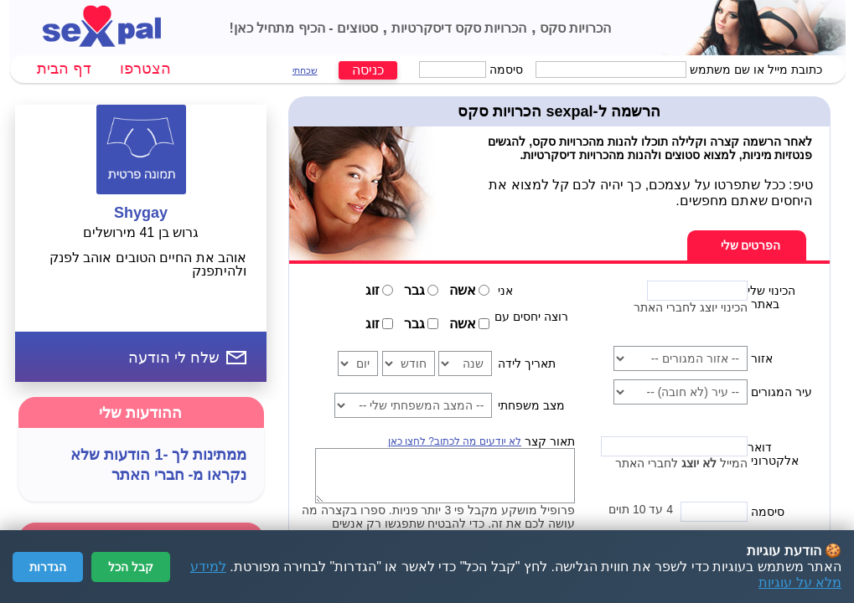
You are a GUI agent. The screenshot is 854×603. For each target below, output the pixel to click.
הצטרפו (145, 68)
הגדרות (47, 567)
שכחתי (305, 70)
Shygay (141, 212)
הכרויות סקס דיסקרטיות (456, 28)
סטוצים (356, 28)
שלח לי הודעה (174, 357)
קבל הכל (130, 567)
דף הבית (64, 68)
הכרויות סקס (574, 28)
